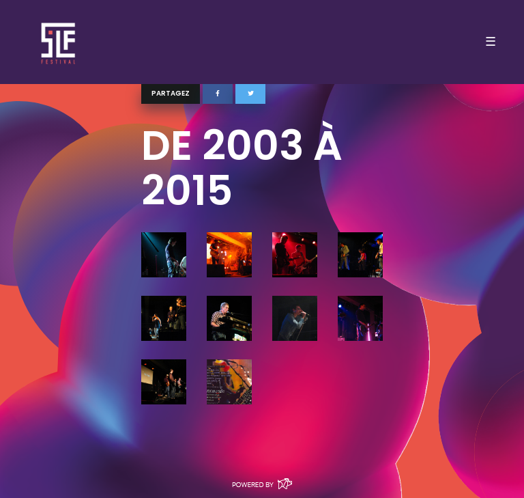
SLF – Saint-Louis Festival (59, 42)
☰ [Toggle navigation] (490, 41)
